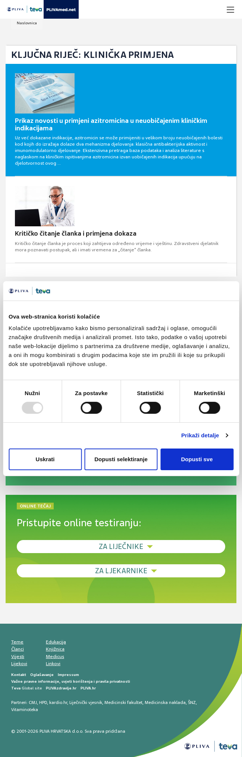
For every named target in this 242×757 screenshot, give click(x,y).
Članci (17, 649)
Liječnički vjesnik (85, 702)
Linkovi (53, 664)
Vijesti (17, 657)
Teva (16, 688)
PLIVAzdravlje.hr (61, 688)
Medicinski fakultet (123, 702)
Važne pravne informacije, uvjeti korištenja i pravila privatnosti (70, 681)
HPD (43, 702)
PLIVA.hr (88, 688)
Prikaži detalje (200, 435)
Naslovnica (27, 23)
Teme (17, 642)
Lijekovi (19, 664)
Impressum (68, 674)
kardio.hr (58, 702)
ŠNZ (192, 702)
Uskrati (45, 459)
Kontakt (18, 674)
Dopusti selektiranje (121, 459)
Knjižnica (55, 649)
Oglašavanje (42, 674)
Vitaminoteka (24, 709)
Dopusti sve (197, 459)
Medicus (55, 657)
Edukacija (56, 642)
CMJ (33, 702)
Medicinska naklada (165, 702)
